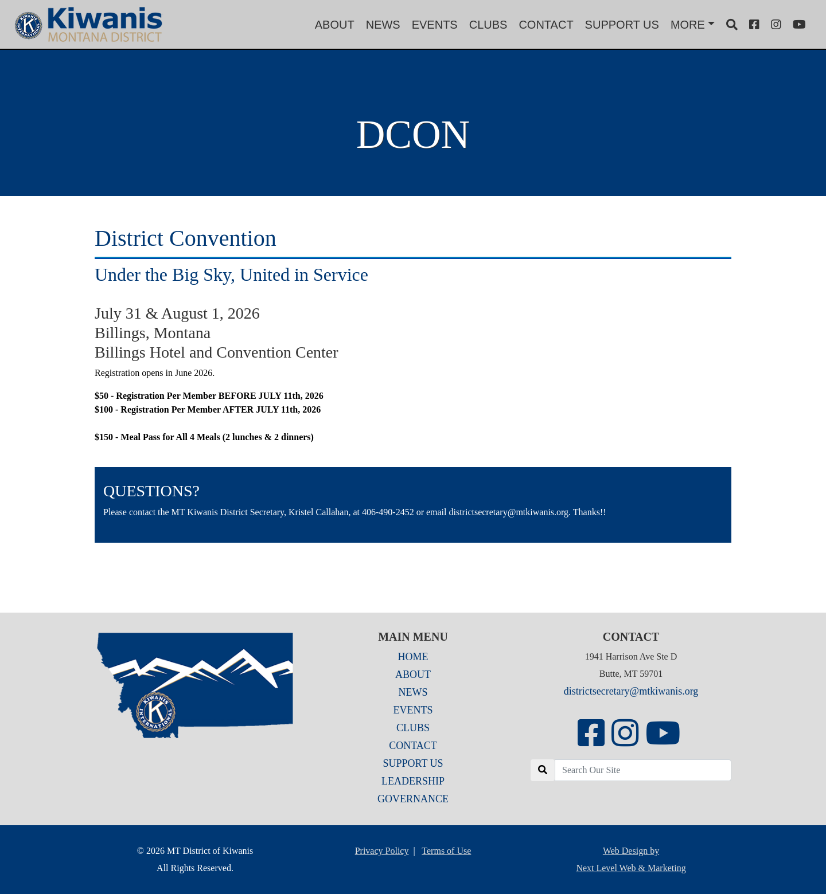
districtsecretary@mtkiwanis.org (631, 691)
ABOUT (334, 24)
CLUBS (488, 24)
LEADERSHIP (413, 781)
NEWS (383, 24)
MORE (688, 24)
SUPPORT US (622, 24)
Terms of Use (446, 851)
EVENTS (435, 24)
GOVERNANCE (413, 799)
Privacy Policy (382, 851)
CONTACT (546, 24)
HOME (413, 656)
